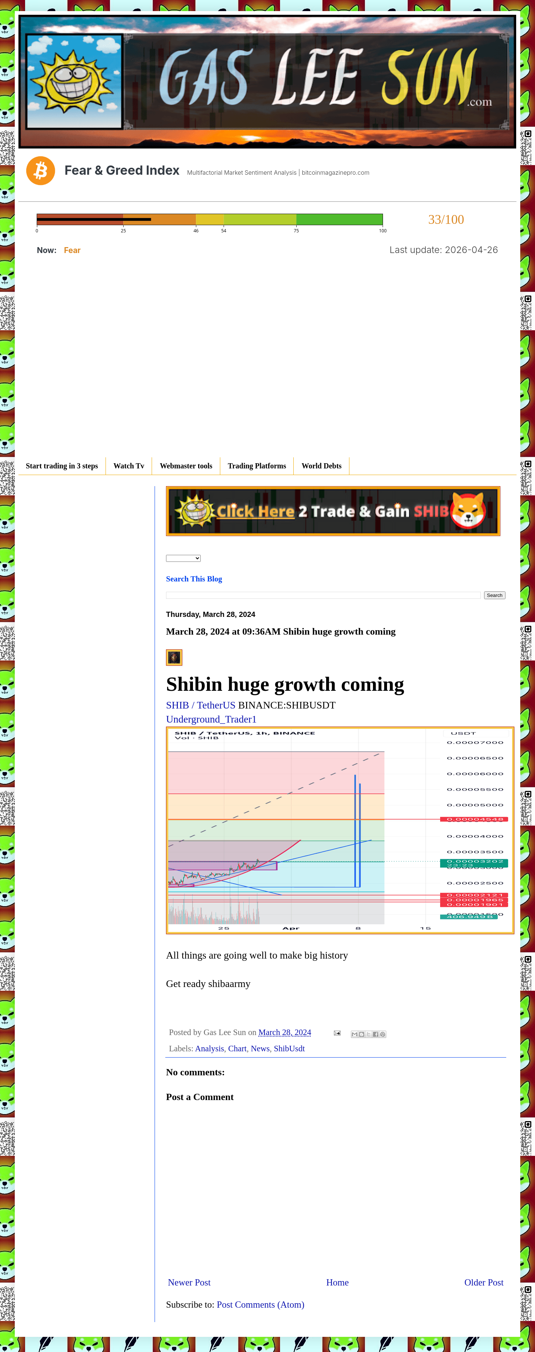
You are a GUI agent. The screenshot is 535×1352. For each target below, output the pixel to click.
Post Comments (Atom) (261, 1305)
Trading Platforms (257, 466)
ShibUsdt (289, 1048)
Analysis (209, 1048)
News (260, 1048)
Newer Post (189, 1282)
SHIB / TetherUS (201, 705)
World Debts (321, 466)
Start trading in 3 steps (62, 466)
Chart (237, 1048)
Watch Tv (129, 466)
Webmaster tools (186, 466)
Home (337, 1282)
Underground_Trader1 (211, 719)
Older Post (484, 1282)
